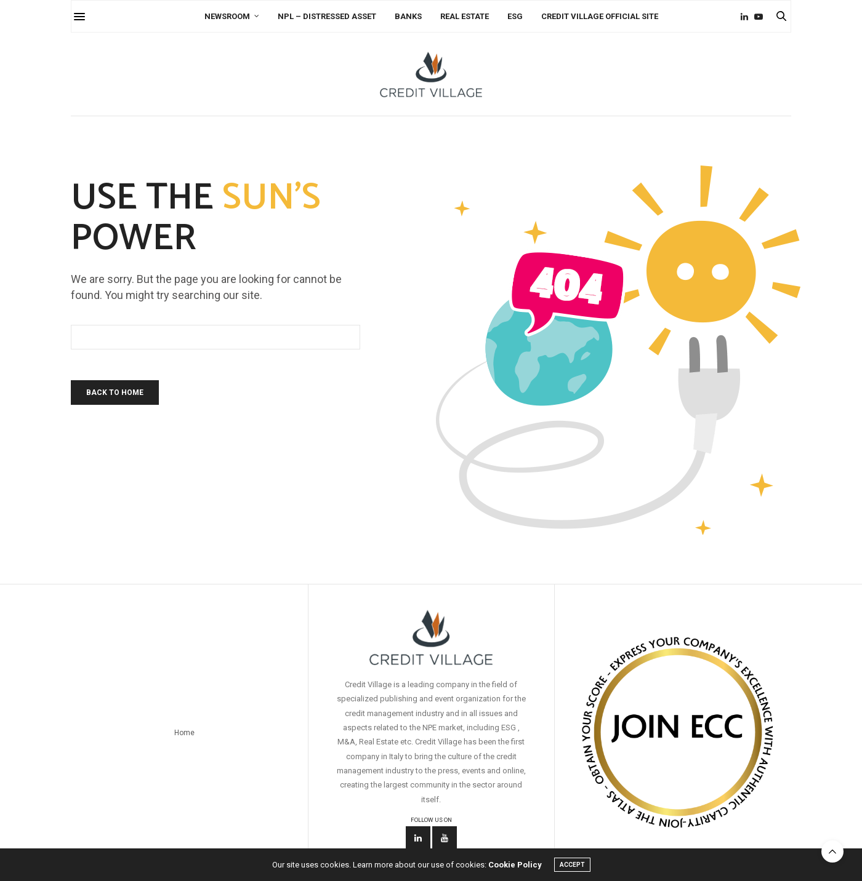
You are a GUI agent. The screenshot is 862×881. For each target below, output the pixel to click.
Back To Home (114, 392)
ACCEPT (572, 864)
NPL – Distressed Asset (327, 16)
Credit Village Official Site (599, 16)
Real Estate (464, 16)
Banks (408, 16)
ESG (515, 16)
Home (184, 732)
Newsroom (227, 16)
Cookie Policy (515, 864)
